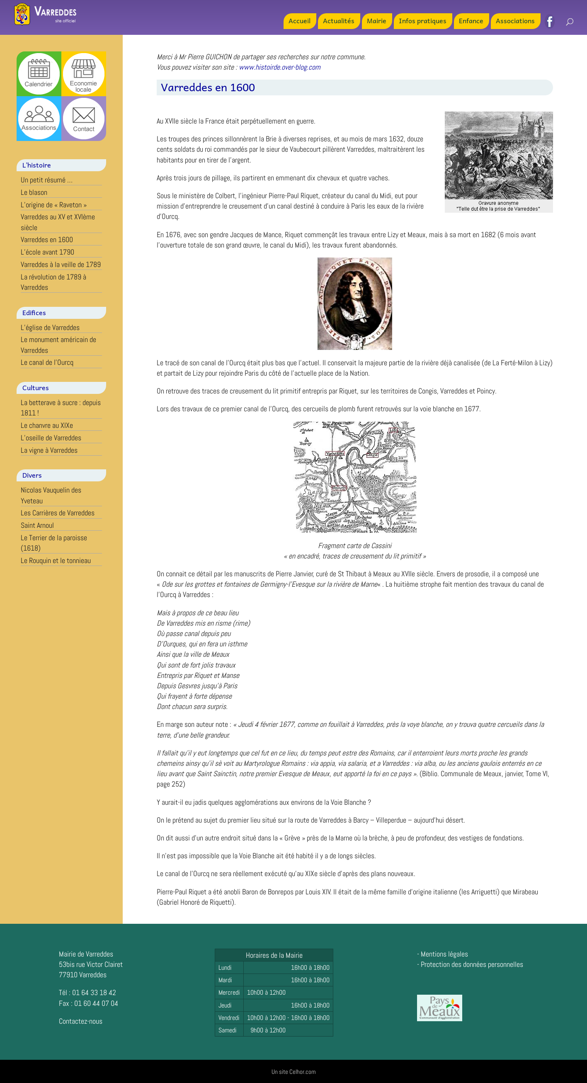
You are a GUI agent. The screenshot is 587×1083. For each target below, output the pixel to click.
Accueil (299, 21)
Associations (515, 21)
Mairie (376, 21)
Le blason (34, 192)
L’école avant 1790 (47, 252)
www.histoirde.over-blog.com (279, 67)
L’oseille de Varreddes (51, 437)
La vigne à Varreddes (49, 450)
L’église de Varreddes (50, 327)
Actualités (338, 21)
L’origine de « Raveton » (54, 204)
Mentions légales (444, 954)
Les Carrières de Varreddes (58, 512)
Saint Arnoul (37, 525)
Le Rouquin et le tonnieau (56, 560)
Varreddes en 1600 (47, 239)
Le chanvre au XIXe (47, 425)
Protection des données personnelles (472, 964)
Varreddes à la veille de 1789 (61, 264)
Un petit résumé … (47, 180)
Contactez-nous (80, 1021)
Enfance (471, 21)
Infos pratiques (422, 21)
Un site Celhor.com (294, 1072)
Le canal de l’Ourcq (47, 362)
